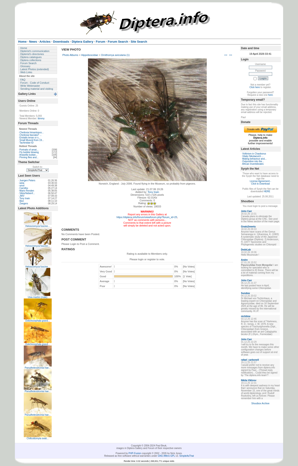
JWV (22, 196)
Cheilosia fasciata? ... (31, 135)
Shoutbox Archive (260, 403)
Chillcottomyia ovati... (37, 438)
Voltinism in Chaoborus (254, 153)
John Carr (246, 211)
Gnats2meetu (248, 226)
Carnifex (24, 188)
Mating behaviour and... (254, 159)
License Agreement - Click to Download (260, 182)
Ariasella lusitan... (28, 155)
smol (22, 185)
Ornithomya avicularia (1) (115, 55)
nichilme (246, 316)
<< (225, 55)
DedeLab (246, 249)
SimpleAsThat (186, 456)
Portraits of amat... (29, 149)
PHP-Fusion (135, 453)
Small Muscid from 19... (32, 140)
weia (22, 183)
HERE (267, 191)
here (270, 95)
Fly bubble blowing (29, 152)
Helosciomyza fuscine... (37, 226)
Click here (255, 87)
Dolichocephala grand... (37, 320)
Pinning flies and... (29, 157)
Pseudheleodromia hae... (38, 368)
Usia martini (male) (37, 297)
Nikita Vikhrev (248, 380)
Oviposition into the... (253, 161)
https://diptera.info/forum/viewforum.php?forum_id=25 (147, 217)
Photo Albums (70, 55)
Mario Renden (27, 190)
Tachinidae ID (26, 142)
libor (22, 201)
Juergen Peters (27, 180)
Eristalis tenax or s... (30, 137)
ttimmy (41, 118)
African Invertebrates (253, 164)
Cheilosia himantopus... (32, 132)
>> (230, 55)
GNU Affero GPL (166, 456)
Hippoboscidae (89, 55)
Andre (244, 260)
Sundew (245, 293)
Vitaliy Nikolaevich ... (253, 156)
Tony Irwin (24, 198)
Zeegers (24, 203)
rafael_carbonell (250, 360)
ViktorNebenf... (27, 193)
